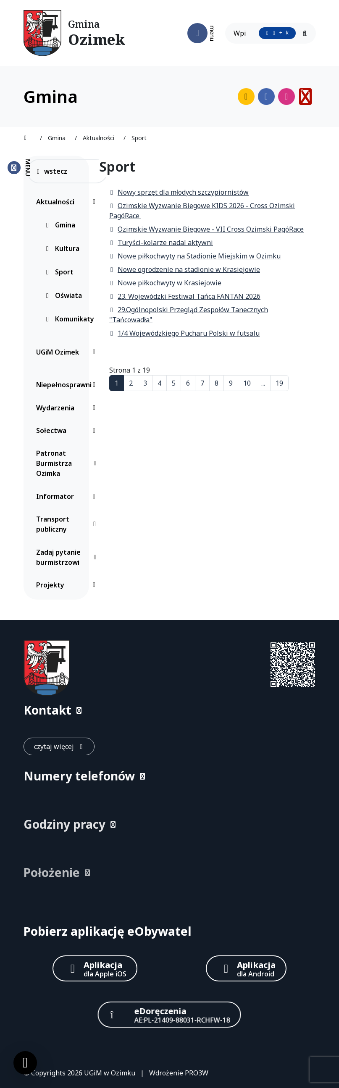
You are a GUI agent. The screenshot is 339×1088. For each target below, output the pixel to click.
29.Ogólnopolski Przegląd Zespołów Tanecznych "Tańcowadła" (188, 314)
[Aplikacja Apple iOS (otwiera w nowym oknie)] (95, 968)
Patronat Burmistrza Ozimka (68, 463)
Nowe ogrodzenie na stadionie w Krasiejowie (184, 269)
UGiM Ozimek (68, 352)
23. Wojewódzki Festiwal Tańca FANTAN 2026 (184, 296)
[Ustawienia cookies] (25, 1063)
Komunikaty (69, 319)
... (263, 383)
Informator (68, 496)
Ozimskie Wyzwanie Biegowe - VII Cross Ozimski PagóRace (206, 229)
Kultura (62, 248)
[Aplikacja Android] (246, 968)
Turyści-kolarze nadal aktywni (161, 242)
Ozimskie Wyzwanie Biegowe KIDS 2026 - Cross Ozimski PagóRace (202, 210)
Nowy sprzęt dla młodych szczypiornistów (179, 192)
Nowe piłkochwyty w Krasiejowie (165, 282)
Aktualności (68, 201)
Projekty (68, 585)
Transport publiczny (68, 524)
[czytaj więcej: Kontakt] (59, 746)
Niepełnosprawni (68, 384)
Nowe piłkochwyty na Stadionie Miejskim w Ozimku (195, 256)
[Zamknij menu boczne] (19, 167)
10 (247, 383)
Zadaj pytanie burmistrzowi (68, 557)
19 (279, 383)
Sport (59, 272)
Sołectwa (68, 430)
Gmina (60, 225)
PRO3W (196, 1073)
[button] (170, 710)
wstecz (51, 171)
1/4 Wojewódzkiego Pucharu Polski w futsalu (184, 333)
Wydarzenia (68, 407)
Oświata (63, 295)
